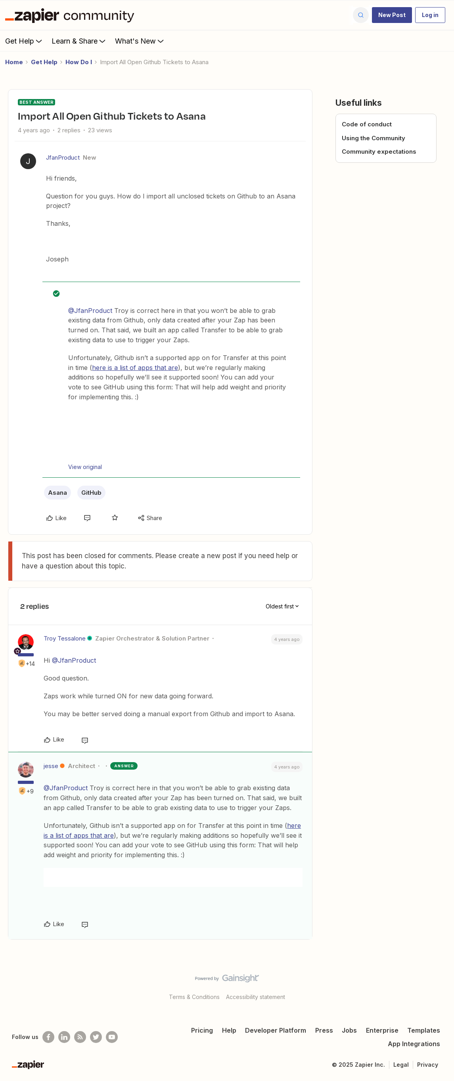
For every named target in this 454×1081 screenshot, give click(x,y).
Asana (57, 492)
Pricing (202, 1030)
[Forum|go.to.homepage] (71, 15)
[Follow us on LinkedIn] (64, 1037)
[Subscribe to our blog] (80, 1037)
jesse (51, 766)
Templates (423, 1030)
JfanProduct (63, 157)
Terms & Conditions (194, 996)
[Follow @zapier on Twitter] (96, 1037)
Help (229, 1030)
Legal (401, 1064)
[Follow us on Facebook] (48, 1037)
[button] (392, 15)
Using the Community (373, 138)
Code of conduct (367, 124)
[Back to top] (438, 985)
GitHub (91, 492)
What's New (140, 41)
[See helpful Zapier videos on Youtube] (112, 1037)
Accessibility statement (255, 996)
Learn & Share (79, 41)
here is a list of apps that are (135, 368)
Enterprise (382, 1030)
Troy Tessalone (65, 638)
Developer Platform (275, 1030)
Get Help (24, 41)
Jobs (349, 1030)
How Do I (78, 62)
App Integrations (414, 1044)
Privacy (427, 1064)
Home (14, 62)
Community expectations (379, 151)
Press (324, 1030)
